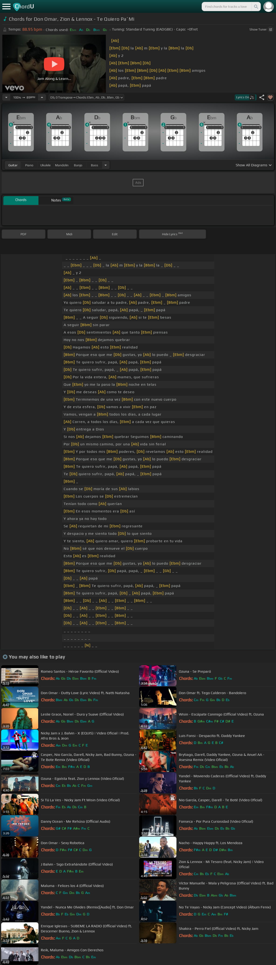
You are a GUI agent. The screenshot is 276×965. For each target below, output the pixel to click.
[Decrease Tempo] (6, 97)
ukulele (45, 165)
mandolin (62, 165)
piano (29, 165)
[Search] (256, 6)
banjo (78, 165)
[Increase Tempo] (42, 97)
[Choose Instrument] (105, 165)
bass (94, 165)
